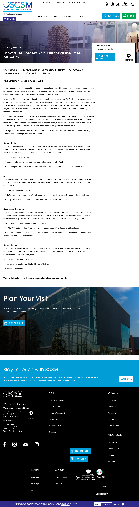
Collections (112, 407)
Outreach (34, 490)
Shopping (52, 432)
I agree (97, 504)
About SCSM (115, 435)
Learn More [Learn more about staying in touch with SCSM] (127, 379)
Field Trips (35, 484)
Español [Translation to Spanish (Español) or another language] (10, 19)
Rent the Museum (77, 3)
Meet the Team (113, 449)
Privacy (104, 487)
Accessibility (102, 494)
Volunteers (112, 462)
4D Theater (112, 420)
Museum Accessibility (57, 413)
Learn (68, 17)
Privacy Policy (65, 505)
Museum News (113, 426)
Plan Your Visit (102, 57)
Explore (43, 17)
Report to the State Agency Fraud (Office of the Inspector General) (91, 478)
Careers (111, 455)
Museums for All (55, 426)
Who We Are (112, 443)
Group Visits (53, 420)
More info (119, 504)
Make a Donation (61, 478)
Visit (55, 17)
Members (60, 3)
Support (82, 17)
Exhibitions (112, 400)
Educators (46, 3)
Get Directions (129, 57)
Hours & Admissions (56, 400)
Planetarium (112, 413)
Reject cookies (106, 504)
